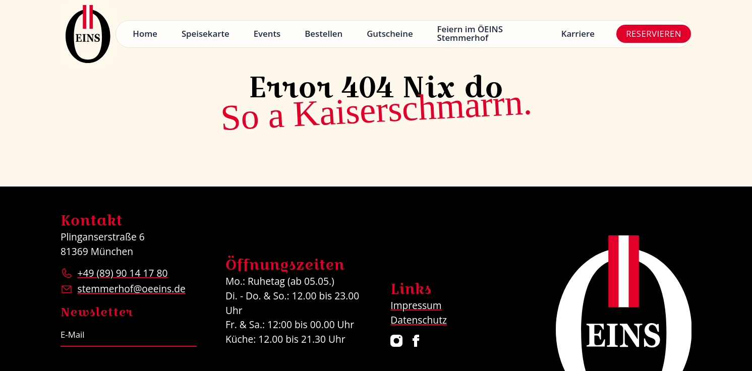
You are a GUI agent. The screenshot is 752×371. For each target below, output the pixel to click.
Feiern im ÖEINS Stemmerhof (470, 33)
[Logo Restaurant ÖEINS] (88, 34)
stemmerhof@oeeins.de (131, 288)
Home (145, 33)
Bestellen (323, 33)
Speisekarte (205, 33)
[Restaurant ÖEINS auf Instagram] (397, 340)
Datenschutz (418, 320)
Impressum (415, 305)
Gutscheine (390, 33)
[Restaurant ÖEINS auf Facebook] (416, 340)
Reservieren (653, 33)
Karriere (578, 33)
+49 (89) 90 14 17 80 (122, 273)
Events (267, 33)
